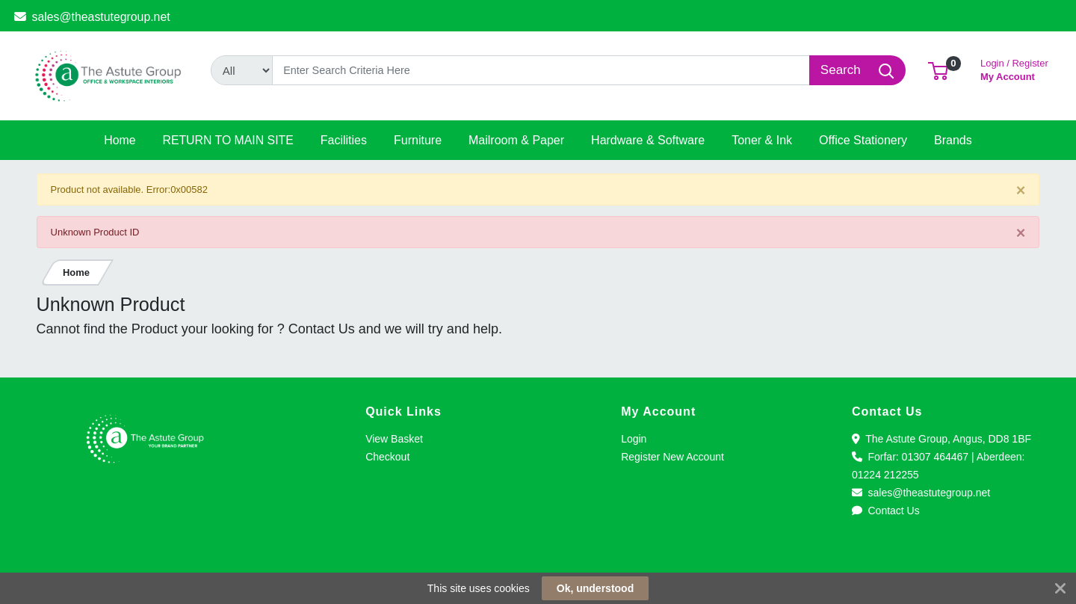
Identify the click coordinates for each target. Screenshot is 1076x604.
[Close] (1021, 190)
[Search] (541, 70)
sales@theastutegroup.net (92, 16)
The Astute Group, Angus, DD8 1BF (941, 439)
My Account (1014, 68)
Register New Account (672, 457)
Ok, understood (595, 588)
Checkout (387, 457)
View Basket (394, 439)
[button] (938, 70)
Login (633, 439)
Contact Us (886, 511)
